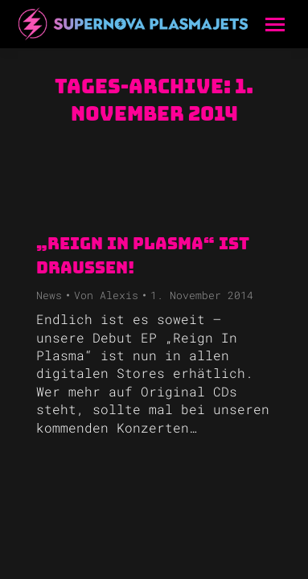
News (49, 295)
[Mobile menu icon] (275, 24)
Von (106, 295)
